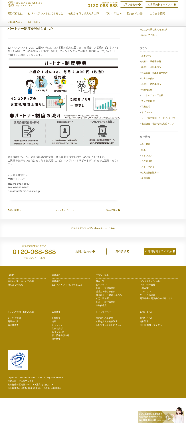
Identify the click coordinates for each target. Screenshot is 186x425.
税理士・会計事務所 (151, 94)
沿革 (143, 177)
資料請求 (122, 278)
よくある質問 (160, 13)
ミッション (146, 182)
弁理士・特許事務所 (151, 111)
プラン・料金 (115, 13)
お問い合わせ (131, 4)
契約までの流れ (138, 13)
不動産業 (145, 133)
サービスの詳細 (147, 322)
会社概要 (145, 171)
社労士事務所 (147, 105)
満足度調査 (13, 352)
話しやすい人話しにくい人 (109, 352)
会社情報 (36, 22)
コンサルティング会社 (152, 122)
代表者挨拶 (146, 188)
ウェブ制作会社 (149, 128)
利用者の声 (17, 22)
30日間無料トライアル (161, 4)
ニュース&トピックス (63, 237)
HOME (11, 302)
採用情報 (145, 205)
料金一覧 (100, 308)
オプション (146, 139)
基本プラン (146, 82)
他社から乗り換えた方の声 (86, 13)
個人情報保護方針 (150, 199)
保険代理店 (146, 116)
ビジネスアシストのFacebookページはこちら (93, 255)
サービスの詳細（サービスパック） (158, 145)
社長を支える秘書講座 (107, 348)
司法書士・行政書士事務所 (154, 99)
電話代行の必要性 (104, 345)
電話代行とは (17, 13)
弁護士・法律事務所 (151, 88)
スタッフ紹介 (147, 194)
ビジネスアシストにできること (48, 13)
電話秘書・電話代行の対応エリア (157, 150)
